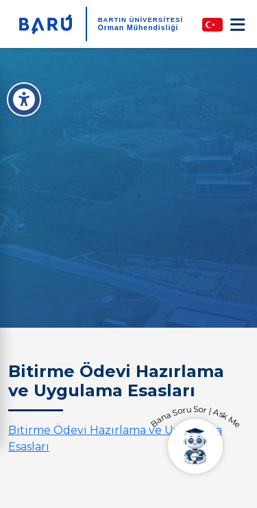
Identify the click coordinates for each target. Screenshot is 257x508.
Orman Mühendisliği (138, 28)
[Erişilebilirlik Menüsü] (24, 99)
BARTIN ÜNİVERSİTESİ (141, 19)
